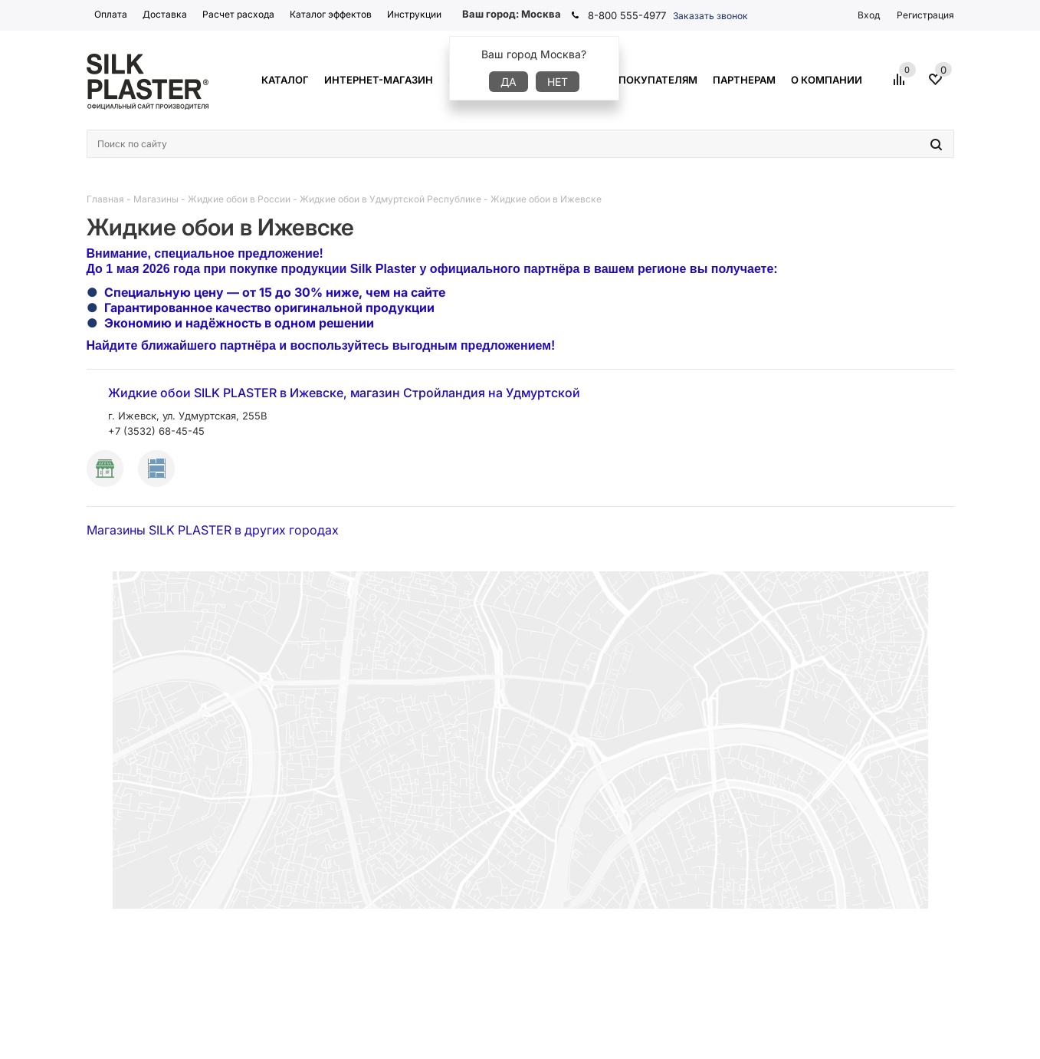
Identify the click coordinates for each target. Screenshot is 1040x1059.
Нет (557, 81)
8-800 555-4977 (627, 15)
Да (508, 81)
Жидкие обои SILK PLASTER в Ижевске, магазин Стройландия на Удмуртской (344, 392)
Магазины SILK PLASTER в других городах (213, 530)
